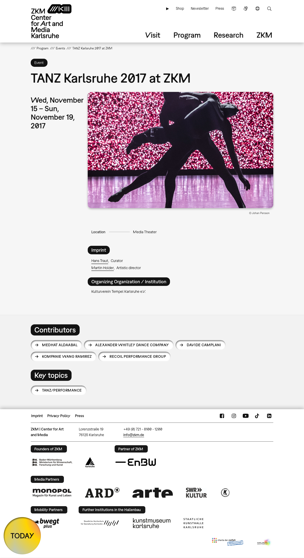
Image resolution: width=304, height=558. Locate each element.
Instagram (234, 416)
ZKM (264, 35)
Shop (180, 8)
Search (269, 8)
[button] (180, 150)
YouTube (246, 416)
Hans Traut (99, 261)
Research (229, 35)
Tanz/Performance (62, 390)
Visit (152, 35)
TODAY (22, 535)
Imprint (37, 416)
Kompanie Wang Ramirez (67, 356)
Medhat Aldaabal (59, 345)
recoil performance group (138, 356)
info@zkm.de (133, 435)
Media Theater (145, 232)
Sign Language (246, 8)
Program (187, 35)
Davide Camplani (204, 345)
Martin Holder (102, 268)
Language (257, 8)
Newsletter (200, 8)
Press (219, 8)
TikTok (257, 416)
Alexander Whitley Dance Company (132, 345)
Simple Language (234, 8)
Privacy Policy (58, 416)
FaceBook (222, 416)
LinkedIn (269, 416)
